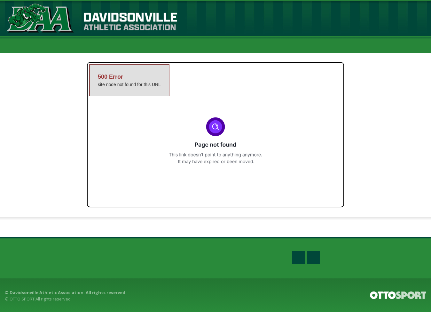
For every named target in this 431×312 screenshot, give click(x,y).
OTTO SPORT (22, 299)
